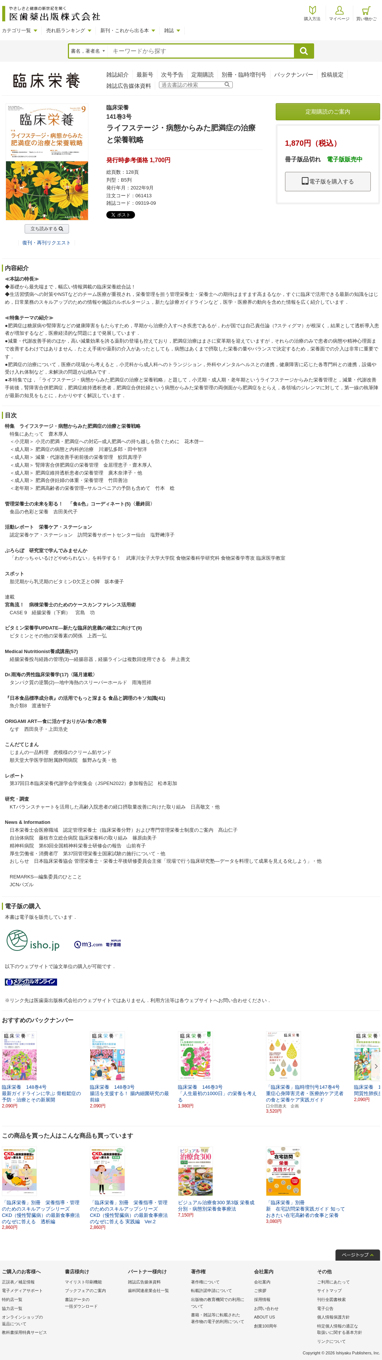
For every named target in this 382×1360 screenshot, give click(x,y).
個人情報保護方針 (333, 1317)
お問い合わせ (266, 1308)
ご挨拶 (260, 1290)
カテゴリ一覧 (16, 30)
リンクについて (331, 1341)
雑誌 (169, 30)
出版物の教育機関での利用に (220, 1303)
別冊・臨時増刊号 (244, 74)
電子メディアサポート (22, 1290)
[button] (375, 1066)
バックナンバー (293, 74)
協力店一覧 (12, 1308)
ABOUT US (264, 1317)
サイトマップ (329, 1290)
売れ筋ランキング (65, 30)
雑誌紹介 (117, 74)
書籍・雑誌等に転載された (220, 1319)
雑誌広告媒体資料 (128, 86)
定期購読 (202, 74)
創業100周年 (265, 1326)
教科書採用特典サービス (24, 1332)
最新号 (145, 74)
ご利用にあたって (333, 1282)
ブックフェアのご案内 (85, 1290)
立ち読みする (44, 228)
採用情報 (262, 1299)
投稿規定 (332, 74)
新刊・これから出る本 (124, 30)
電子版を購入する (328, 181)
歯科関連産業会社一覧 (148, 1290)
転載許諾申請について (211, 1290)
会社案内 (262, 1282)
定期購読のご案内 (328, 111)
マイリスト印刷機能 (83, 1282)
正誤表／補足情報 (18, 1282)
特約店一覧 (12, 1299)
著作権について (205, 1282)
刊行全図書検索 (331, 1299)
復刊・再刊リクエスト (46, 242)
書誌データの (94, 1303)
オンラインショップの (31, 1321)
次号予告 (172, 74)
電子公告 (325, 1308)
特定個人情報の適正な (346, 1330)
